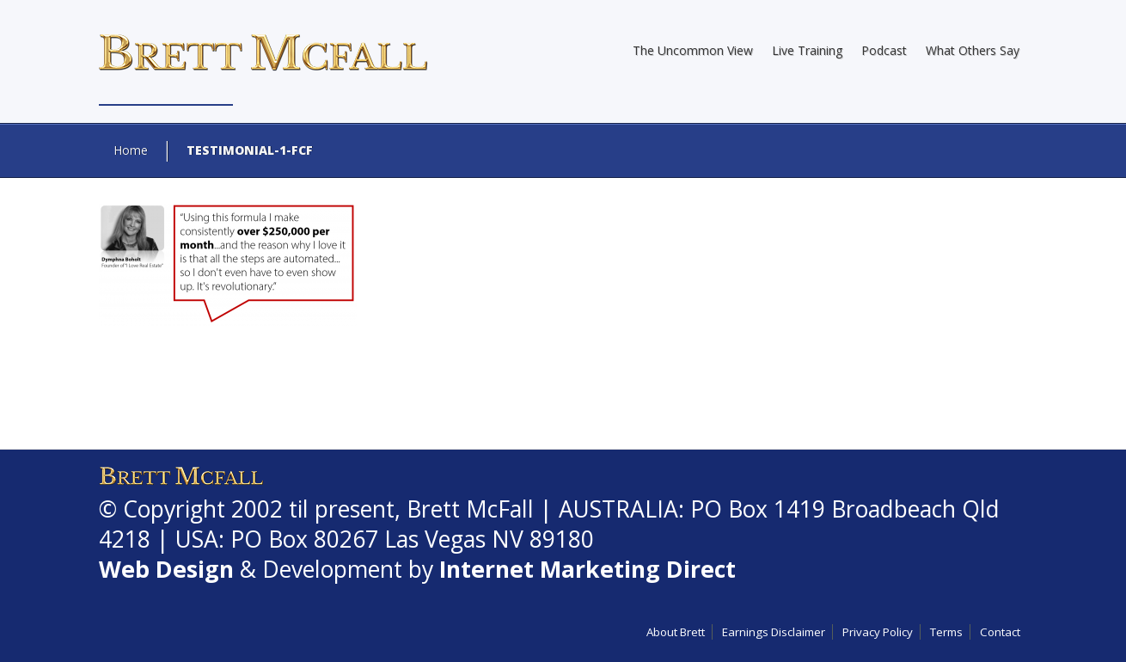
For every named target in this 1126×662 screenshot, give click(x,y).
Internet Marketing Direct (587, 569)
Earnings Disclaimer (773, 632)
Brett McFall (470, 508)
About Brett (675, 632)
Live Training (807, 50)
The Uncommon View (693, 50)
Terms (946, 632)
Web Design (166, 569)
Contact (1000, 632)
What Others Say (972, 50)
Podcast (884, 50)
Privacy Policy (877, 632)
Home (130, 150)
